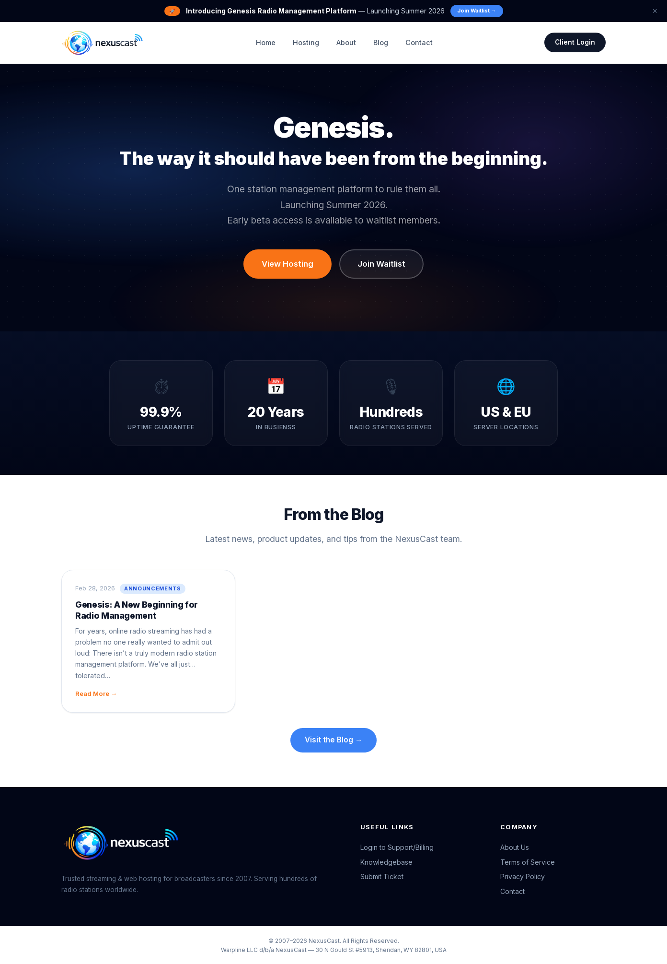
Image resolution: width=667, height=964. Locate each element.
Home (265, 42)
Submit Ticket (381, 877)
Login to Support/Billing (397, 847)
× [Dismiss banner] (654, 11)
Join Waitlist (381, 264)
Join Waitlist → (476, 10)
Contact (418, 42)
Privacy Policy (522, 877)
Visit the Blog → (333, 739)
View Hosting (287, 264)
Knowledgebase (386, 862)
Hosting (305, 42)
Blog (380, 42)
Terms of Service (527, 862)
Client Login (574, 42)
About (346, 42)
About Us (514, 847)
